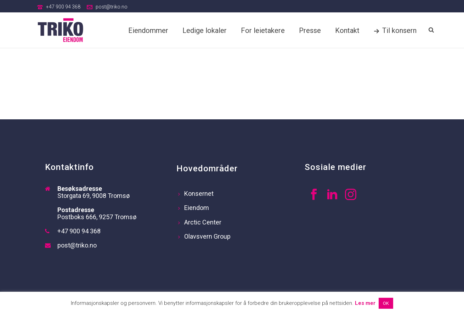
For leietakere (263, 30)
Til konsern (395, 30)
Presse (310, 30)
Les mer (365, 303)
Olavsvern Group (204, 236)
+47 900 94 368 (63, 7)
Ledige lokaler (204, 30)
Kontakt (347, 30)
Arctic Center (199, 222)
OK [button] (386, 303)
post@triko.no (112, 7)
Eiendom (193, 207)
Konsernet (196, 193)
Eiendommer (148, 30)
